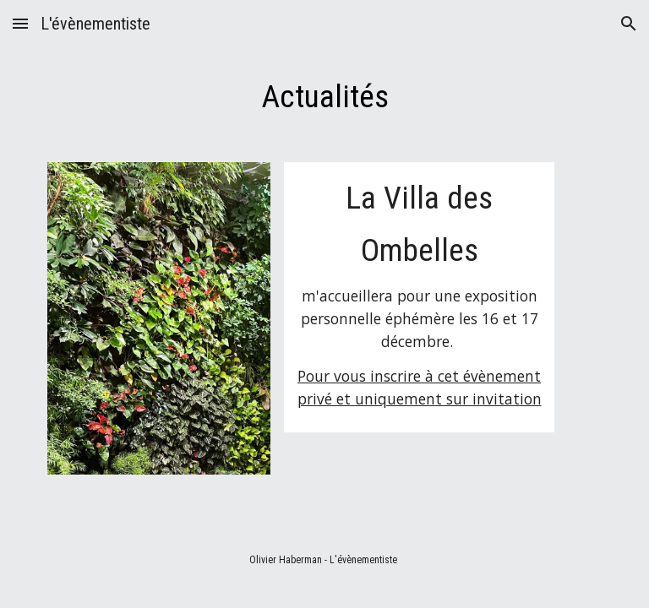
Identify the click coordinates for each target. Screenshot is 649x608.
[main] (324, 96)
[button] (20, 23)
